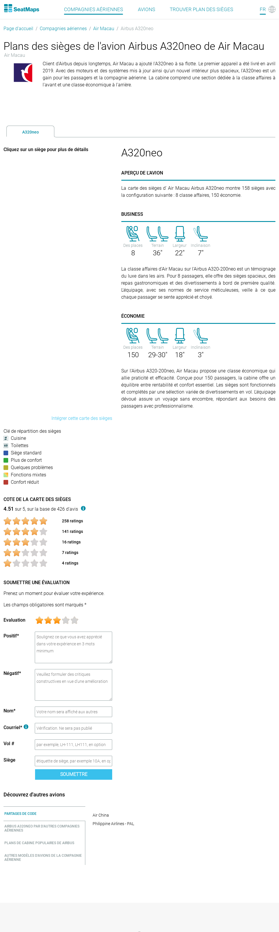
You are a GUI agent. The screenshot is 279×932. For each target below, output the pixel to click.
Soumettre (73, 774)
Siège (9, 760)
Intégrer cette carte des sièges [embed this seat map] (81, 418)
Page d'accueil (18, 28)
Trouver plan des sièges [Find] (201, 9)
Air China (101, 815)
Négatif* (12, 673)
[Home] (21, 8)
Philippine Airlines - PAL (113, 823)
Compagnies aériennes (63, 28)
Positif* (11, 636)
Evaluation (14, 620)
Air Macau (103, 28)
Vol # (9, 743)
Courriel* (16, 727)
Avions (146, 9)
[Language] (267, 9)
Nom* (9, 711)
